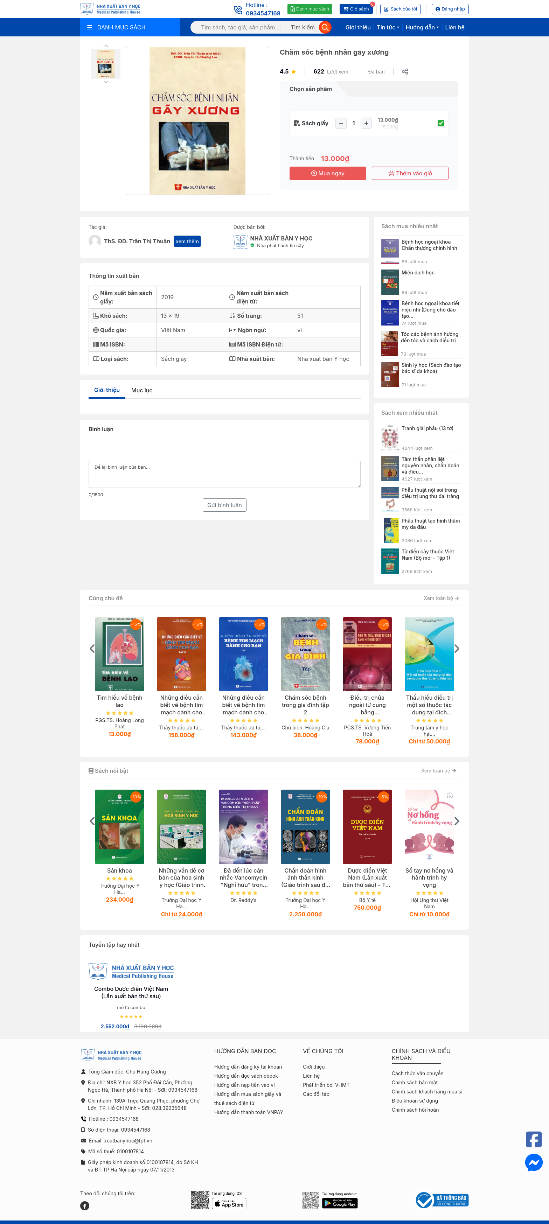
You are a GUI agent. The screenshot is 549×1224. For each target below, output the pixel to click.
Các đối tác (316, 1094)
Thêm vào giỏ (410, 173)
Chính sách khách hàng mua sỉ (427, 1091)
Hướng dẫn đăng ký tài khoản (248, 1067)
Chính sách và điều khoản (421, 1054)
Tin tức (386, 27)
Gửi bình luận (224, 505)
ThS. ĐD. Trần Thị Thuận (137, 241)
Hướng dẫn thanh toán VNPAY (248, 1112)
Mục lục (142, 390)
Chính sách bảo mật (415, 1082)
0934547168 (263, 13)
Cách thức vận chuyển (418, 1073)
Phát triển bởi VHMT (326, 1085)
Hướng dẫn (420, 27)
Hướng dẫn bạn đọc (245, 1051)
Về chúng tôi (323, 1051)
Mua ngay (328, 173)
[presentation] (92, 648)
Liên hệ (455, 27)
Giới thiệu (358, 27)
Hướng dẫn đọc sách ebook (246, 1076)
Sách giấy (315, 123)
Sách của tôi (400, 9)
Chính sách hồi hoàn (415, 1110)
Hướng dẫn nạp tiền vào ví (244, 1085)
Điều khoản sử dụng (415, 1101)
